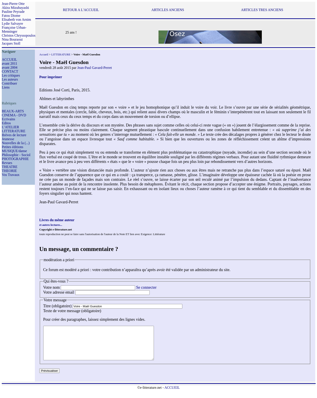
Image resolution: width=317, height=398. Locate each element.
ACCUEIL (9, 59)
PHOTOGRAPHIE (15, 159)
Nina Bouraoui (12, 39)
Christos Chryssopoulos (18, 35)
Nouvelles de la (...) (16, 143)
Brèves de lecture (14, 135)
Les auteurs (10, 79)
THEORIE (9, 171)
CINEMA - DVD (14, 115)
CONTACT (10, 71)
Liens (6, 87)
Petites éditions (12, 147)
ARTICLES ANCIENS (167, 10)
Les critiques (11, 75)
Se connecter (146, 287)
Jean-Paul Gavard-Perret (94, 68)
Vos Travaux (10, 175)
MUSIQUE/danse (14, 151)
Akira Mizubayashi (15, 7)
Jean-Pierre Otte (13, 4)
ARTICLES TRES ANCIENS (262, 10)
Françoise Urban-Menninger (14, 29)
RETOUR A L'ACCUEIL (81, 10)
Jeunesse (8, 139)
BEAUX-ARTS (13, 111)
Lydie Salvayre (12, 23)
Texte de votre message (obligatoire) (72, 311)
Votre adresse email (58, 292)
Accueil (43, 54)
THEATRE (9, 167)
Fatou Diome (11, 15)
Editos (6, 123)
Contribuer (9, 83)
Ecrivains (8, 119)
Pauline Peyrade (13, 11)
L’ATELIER (10, 127)
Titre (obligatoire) (57, 306)
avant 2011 (9, 63)
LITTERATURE (13, 131)
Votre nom (51, 287)
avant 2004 (9, 67)
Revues (7, 163)
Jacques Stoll (11, 43)
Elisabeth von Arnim (16, 19)
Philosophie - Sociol (16, 155)
